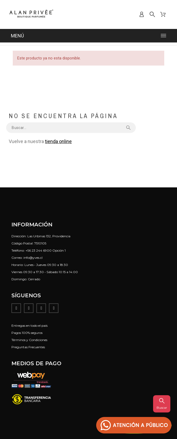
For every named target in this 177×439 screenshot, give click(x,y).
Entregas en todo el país (29, 326)
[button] (134, 425)
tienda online (58, 141)
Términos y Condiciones (29, 340)
